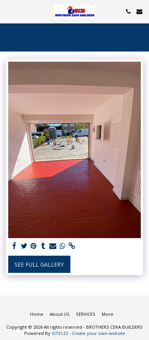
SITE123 (60, 333)
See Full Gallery (39, 264)
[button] (8, 11)
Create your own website (98, 333)
